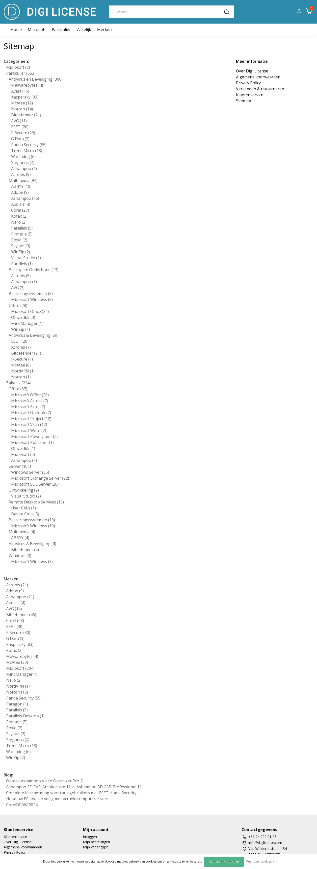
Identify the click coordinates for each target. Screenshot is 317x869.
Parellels (22, 264)
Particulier (61, 29)
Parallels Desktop (25, 716)
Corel (20, 210)
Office (18, 305)
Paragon (17, 704)
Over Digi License (252, 71)
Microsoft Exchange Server (40, 478)
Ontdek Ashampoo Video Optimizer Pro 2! (44, 781)
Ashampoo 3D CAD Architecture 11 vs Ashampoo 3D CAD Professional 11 (74, 787)
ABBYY (21, 186)
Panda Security (29, 144)
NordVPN (23, 371)
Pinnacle (21, 234)
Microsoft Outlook (31, 412)
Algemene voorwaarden (258, 77)
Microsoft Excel (28, 406)
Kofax (19, 216)
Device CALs (25, 514)
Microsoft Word (28, 430)
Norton (22, 109)
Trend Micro (26, 150)
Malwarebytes (27, 85)
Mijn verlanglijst (95, 847)
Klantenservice (249, 95)
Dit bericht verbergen (224, 862)
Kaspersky (24, 97)
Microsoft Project (31, 418)
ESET (19, 127)
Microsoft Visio (29, 424)
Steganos (22, 162)
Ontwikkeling (24, 490)
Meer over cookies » (260, 861)
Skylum (20, 246)
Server (20, 466)
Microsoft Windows (32, 299)
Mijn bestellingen (96, 841)
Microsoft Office (30, 311)
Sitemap (243, 100)
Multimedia (23, 180)
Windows (20, 555)
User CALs (23, 508)
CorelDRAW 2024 (22, 804)
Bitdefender (26, 115)
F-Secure (23, 132)
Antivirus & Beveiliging (33, 335)
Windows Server (30, 472)
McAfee (22, 103)
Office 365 (23, 317)
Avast (20, 91)
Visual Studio (26, 258)
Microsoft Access (29, 400)
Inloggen (90, 836)
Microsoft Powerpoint (34, 436)
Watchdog (23, 156)
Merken (104, 29)
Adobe (20, 192)
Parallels (22, 228)
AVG (19, 121)
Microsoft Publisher (32, 442)
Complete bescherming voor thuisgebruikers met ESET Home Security (71, 793)
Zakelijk (84, 29)
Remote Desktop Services (36, 502)
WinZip (20, 252)
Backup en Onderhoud (33, 269)
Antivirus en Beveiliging (36, 79)
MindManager (27, 323)
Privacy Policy (248, 83)
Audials (20, 204)
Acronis (21, 174)
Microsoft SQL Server (35, 484)
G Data (20, 138)
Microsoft (37, 29)
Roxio (19, 240)
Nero (18, 222)
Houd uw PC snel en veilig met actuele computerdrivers (57, 799)
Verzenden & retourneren (260, 89)
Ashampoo (24, 168)
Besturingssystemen (31, 293)
